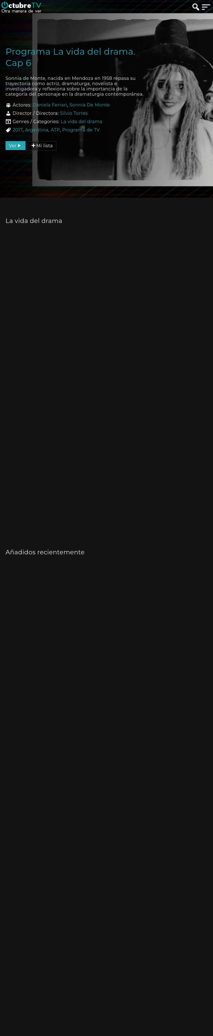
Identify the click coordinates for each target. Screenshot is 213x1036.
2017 (17, 130)
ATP (55, 130)
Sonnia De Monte (90, 105)
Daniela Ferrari (50, 105)
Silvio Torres (74, 113)
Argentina (37, 130)
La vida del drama (81, 121)
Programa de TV (81, 130)
